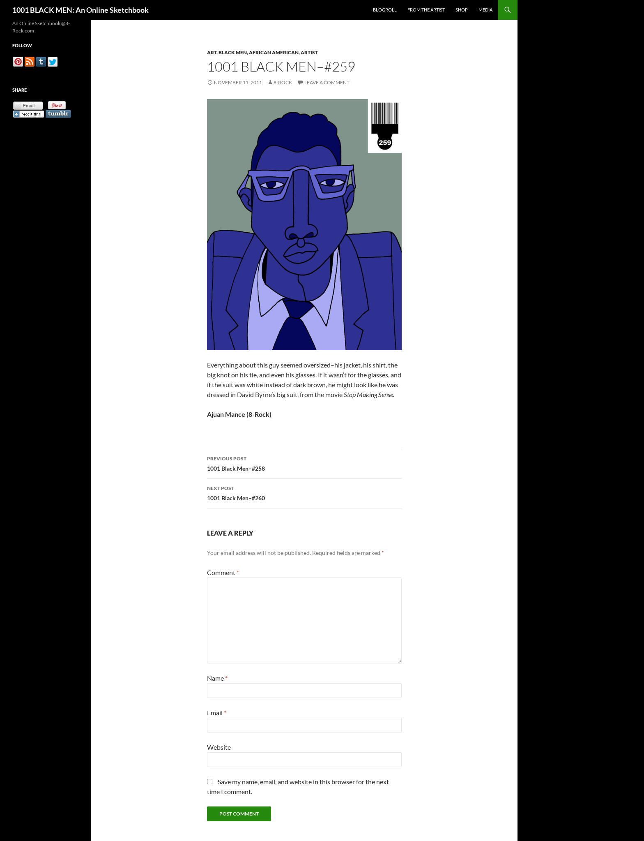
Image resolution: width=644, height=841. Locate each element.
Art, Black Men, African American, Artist (262, 52)
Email (216, 712)
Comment (223, 572)
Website (219, 747)
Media (485, 9)
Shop (461, 9)
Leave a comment (327, 82)
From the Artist (426, 9)
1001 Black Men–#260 (304, 492)
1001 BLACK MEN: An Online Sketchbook (80, 9)
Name (217, 678)
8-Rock (283, 82)
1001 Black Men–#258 (304, 463)
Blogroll (385, 9)
